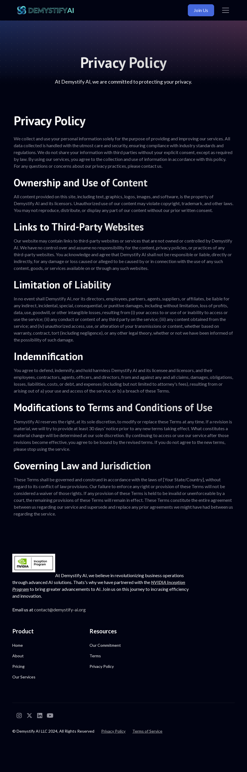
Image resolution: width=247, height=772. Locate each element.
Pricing (18, 666)
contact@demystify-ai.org (60, 610)
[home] (45, 10)
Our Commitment (105, 645)
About (18, 656)
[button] (224, 10)
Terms (95, 656)
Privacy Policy (101, 666)
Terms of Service (147, 731)
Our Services (23, 677)
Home (17, 645)
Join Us (201, 10)
